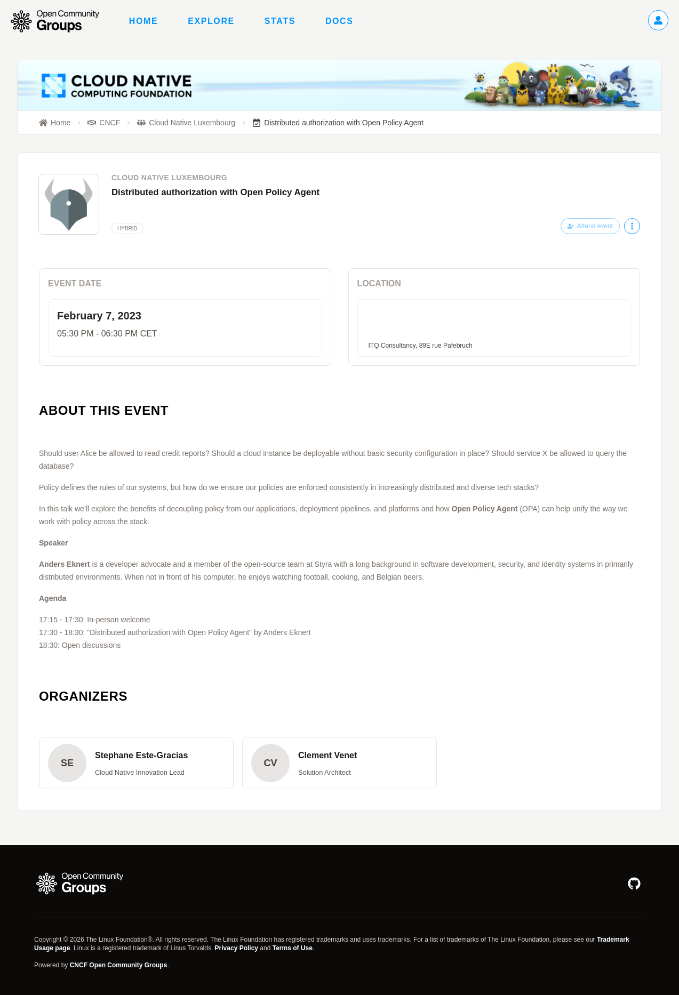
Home (143, 21)
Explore (211, 21)
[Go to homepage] (60, 21)
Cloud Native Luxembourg (169, 177)
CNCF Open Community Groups (118, 965)
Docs (339, 21)
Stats (280, 21)
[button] (136, 763)
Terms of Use (293, 948)
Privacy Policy (236, 948)
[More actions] (632, 226)
